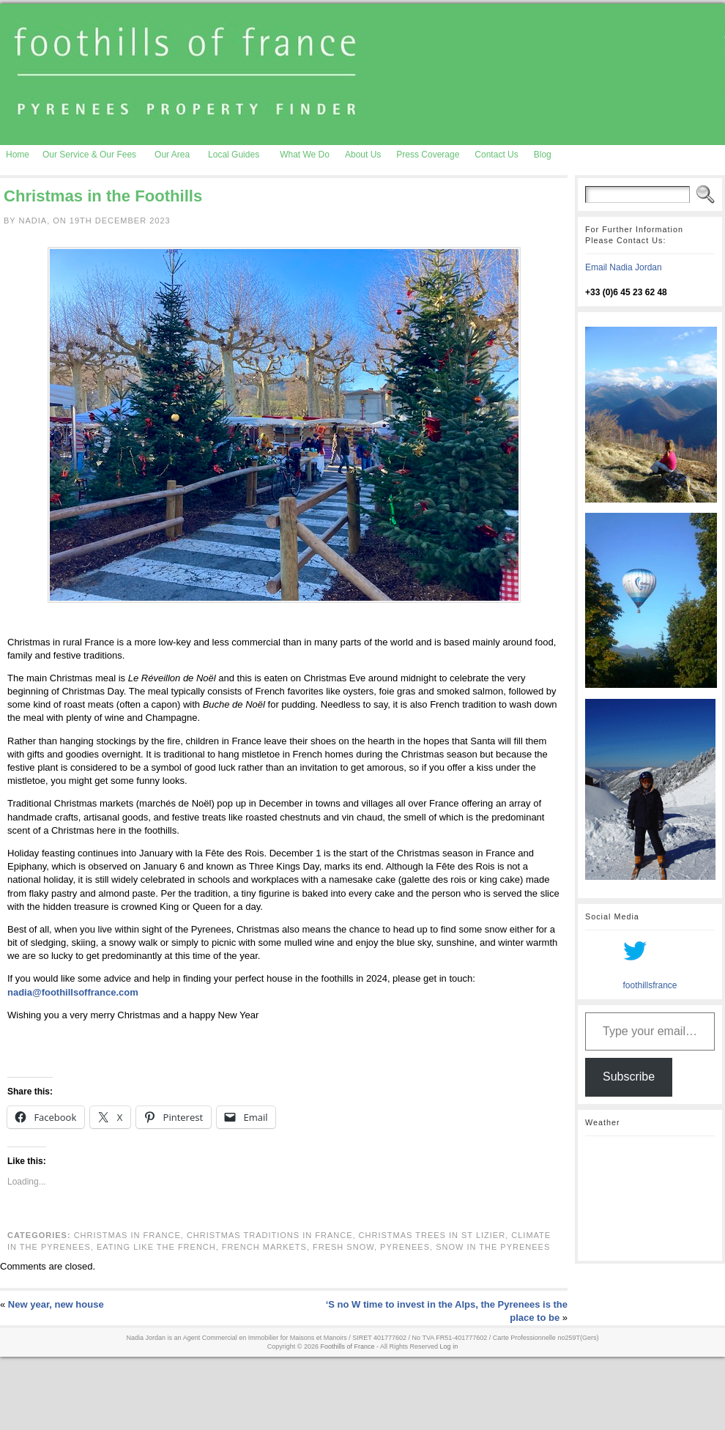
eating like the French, (159, 1246)
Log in (449, 1346)
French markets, (267, 1246)
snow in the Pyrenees (493, 1246)
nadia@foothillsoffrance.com (72, 992)
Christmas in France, (130, 1235)
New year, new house (56, 1304)
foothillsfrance (649, 985)
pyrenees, (408, 1246)
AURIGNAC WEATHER (650, 1198)
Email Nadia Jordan (623, 267)
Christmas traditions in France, (273, 1235)
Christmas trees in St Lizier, (435, 1235)
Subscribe (629, 1076)
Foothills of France (348, 1346)
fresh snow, (346, 1246)
